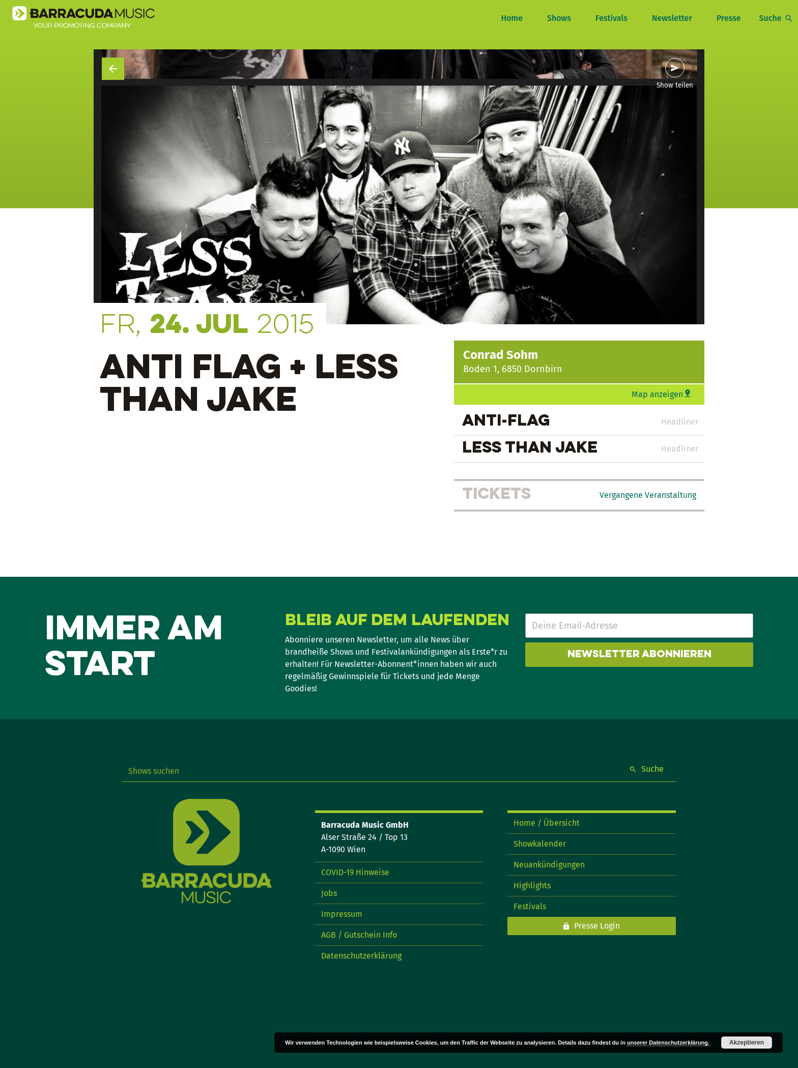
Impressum (341, 914)
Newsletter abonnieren (639, 654)
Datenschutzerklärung (361, 956)
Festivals (611, 18)
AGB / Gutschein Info (359, 935)
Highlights (532, 885)
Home (511, 18)
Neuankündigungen (549, 864)
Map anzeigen (657, 394)
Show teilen (675, 85)
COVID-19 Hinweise (355, 872)
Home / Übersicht (547, 823)
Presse (729, 18)
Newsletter (672, 18)
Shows (559, 18)
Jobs (329, 893)
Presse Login (597, 926)
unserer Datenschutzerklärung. (668, 1042)
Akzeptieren (746, 1042)
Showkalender (540, 844)
